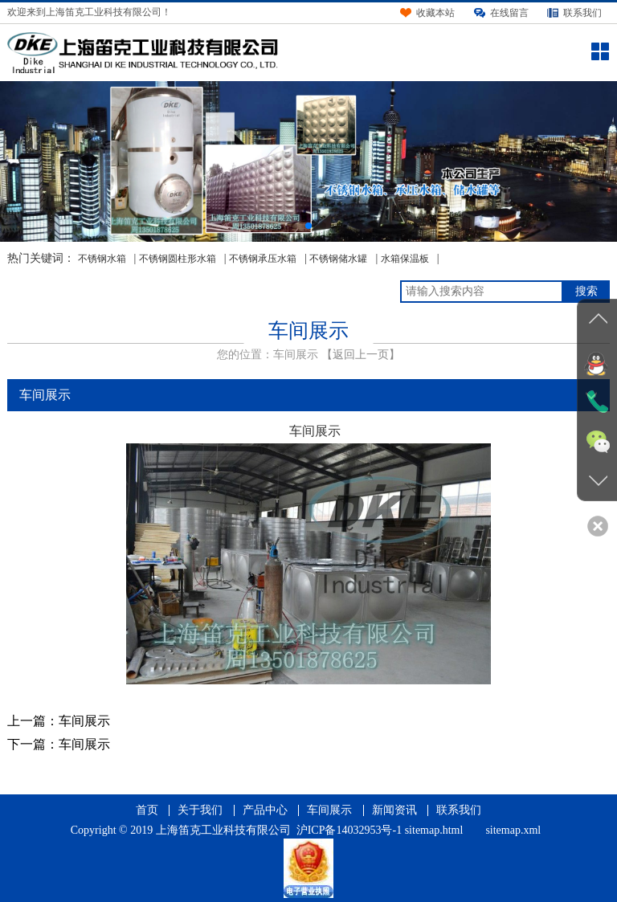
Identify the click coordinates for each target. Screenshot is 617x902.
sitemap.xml (513, 830)
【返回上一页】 (360, 355)
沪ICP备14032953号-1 (349, 830)
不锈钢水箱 (102, 258)
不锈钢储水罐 (338, 258)
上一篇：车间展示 (58, 721)
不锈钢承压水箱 (262, 258)
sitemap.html (434, 830)
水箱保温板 (405, 258)
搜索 (586, 291)
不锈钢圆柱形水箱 (177, 258)
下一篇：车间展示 (58, 744)
